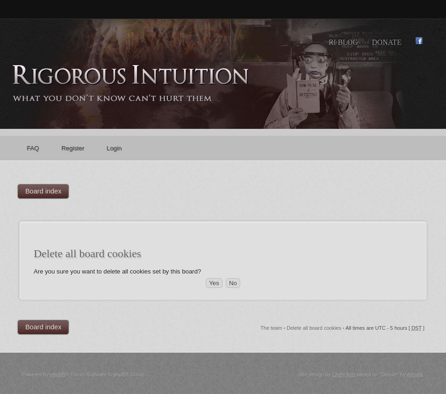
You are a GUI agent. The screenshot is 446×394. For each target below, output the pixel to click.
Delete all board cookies (314, 328)
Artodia (415, 374)
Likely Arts (343, 374)
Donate (386, 42)
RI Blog (343, 42)
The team (271, 328)
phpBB (58, 374)
